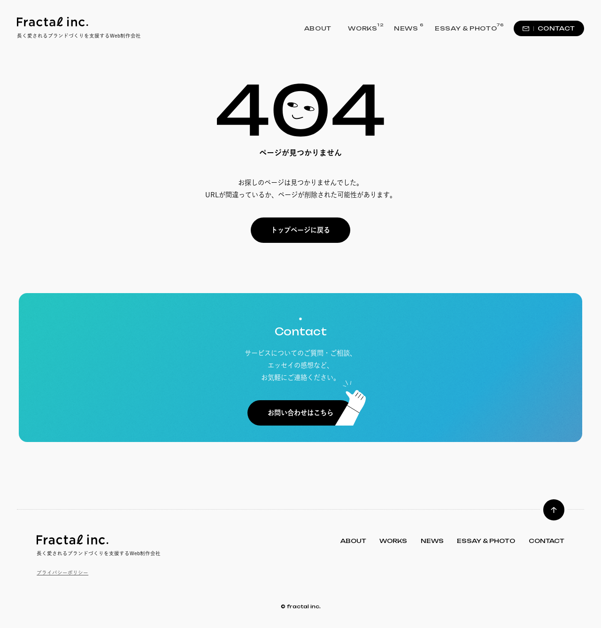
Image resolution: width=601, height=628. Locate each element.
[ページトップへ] (553, 509)
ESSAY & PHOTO (466, 27)
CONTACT (549, 28)
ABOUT (317, 28)
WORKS (362, 27)
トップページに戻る (300, 229)
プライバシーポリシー (62, 572)
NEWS (406, 27)
